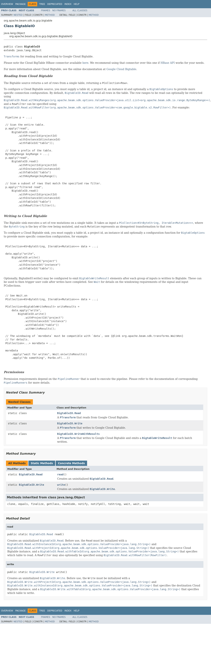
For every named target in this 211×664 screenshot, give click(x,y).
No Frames (59, 10)
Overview (7, 4)
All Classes (80, 10)
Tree (42, 4)
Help (76, 4)
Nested (17, 15)
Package (20, 4)
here (85, 62)
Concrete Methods (71, 463)
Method (50, 15)
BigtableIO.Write (69, 423)
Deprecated (54, 4)
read (60, 474)
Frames (45, 10)
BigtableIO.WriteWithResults (78, 433)
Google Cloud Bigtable (121, 69)
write (61, 484)
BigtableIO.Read (69, 413)
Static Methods (42, 463)
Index (68, 4)
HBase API (168, 62)
